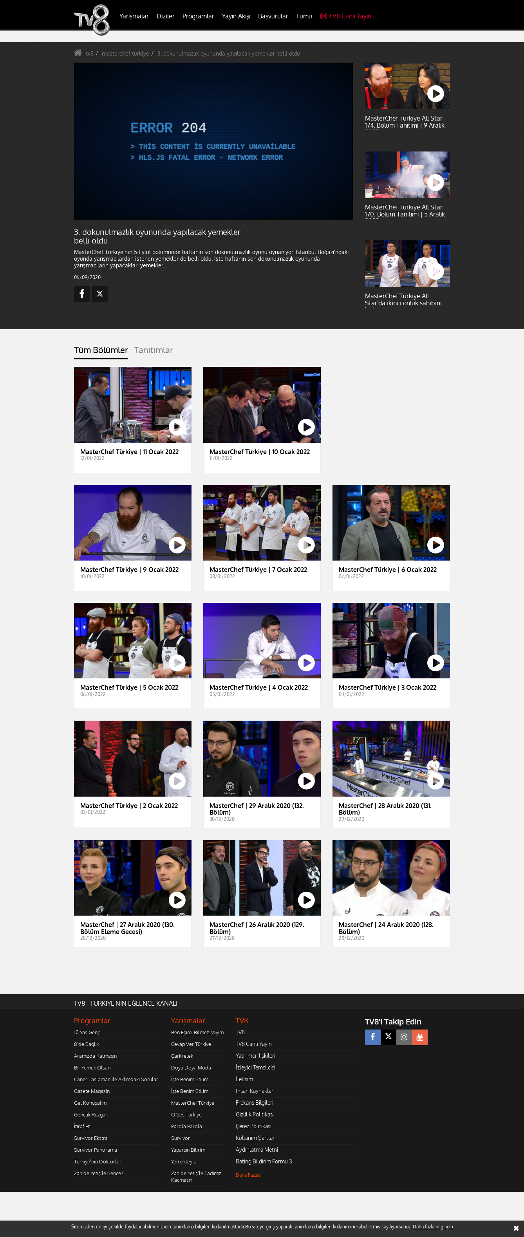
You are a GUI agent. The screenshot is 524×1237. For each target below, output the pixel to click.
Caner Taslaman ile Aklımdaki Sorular (116, 1079)
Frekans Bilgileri (254, 1102)
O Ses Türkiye (186, 1114)
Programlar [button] (198, 16)
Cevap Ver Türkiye (191, 1044)
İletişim (244, 1079)
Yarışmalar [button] (134, 16)
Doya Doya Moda (191, 1067)
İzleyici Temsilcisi (255, 1067)
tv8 (90, 53)
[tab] (101, 352)
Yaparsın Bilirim (188, 1150)
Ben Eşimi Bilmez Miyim (197, 1032)
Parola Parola (186, 1126)
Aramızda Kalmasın (95, 1056)
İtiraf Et (82, 1126)
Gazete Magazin (92, 1091)
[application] (213, 141)
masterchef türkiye (125, 53)
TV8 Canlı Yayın (345, 16)
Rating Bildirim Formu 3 (264, 1161)
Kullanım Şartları (256, 1137)
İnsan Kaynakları (255, 1090)
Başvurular (273, 16)
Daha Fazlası (249, 1175)
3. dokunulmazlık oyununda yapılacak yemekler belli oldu (228, 53)
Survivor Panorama (95, 1150)
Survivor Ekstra (91, 1138)
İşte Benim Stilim (189, 1079)
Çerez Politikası (253, 1126)
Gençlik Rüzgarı (91, 1114)
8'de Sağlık (86, 1044)
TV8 (240, 1032)
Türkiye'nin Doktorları (98, 1161)
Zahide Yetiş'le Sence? (98, 1173)
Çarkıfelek (182, 1056)
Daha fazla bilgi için (433, 1227)
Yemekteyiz (183, 1161)
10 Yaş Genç (87, 1032)
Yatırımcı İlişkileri (255, 1055)
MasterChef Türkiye (192, 1103)
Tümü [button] (304, 16)
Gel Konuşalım (90, 1103)
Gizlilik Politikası (255, 1114)
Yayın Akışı (236, 16)
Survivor (180, 1138)
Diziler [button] (166, 16)
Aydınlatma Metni (257, 1149)
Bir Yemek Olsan (92, 1067)
